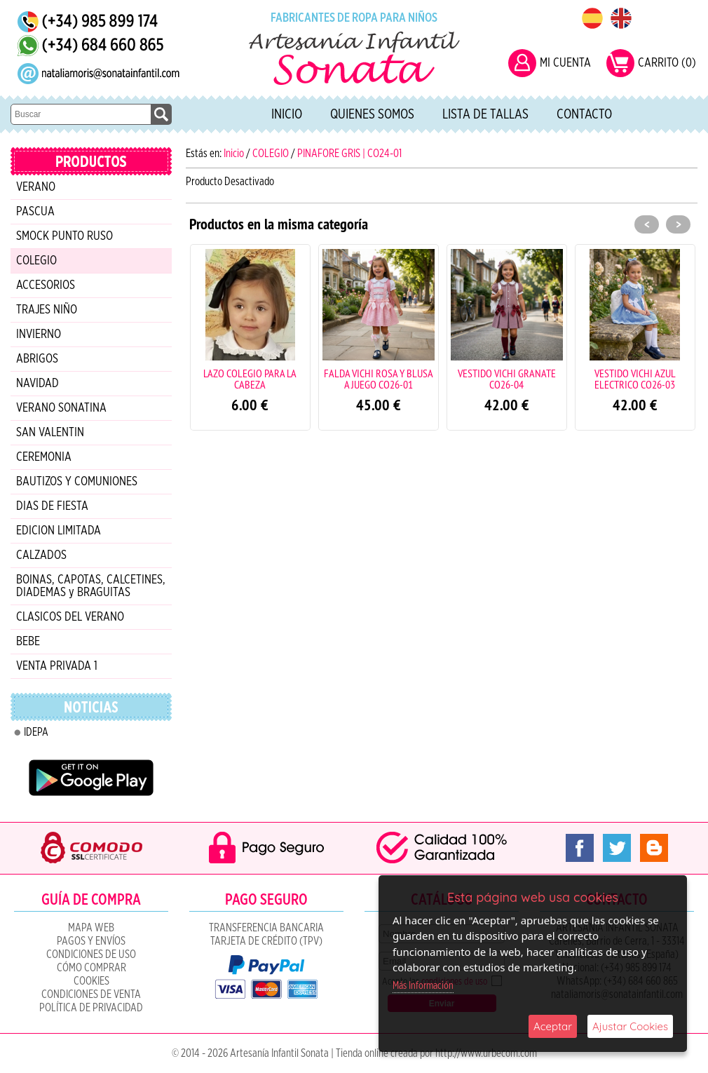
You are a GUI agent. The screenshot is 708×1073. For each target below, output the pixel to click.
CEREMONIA (44, 457)
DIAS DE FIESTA (52, 506)
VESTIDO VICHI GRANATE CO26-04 (507, 378)
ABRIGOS (37, 359)
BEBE (28, 641)
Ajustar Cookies (630, 1026)
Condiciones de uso (91, 954)
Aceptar (552, 1026)
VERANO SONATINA (61, 408)
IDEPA (36, 732)
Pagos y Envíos (91, 941)
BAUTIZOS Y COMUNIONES (76, 481)
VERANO (35, 187)
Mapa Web (91, 927)
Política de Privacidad (91, 1007)
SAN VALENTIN (50, 432)
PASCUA (35, 211)
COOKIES (91, 981)
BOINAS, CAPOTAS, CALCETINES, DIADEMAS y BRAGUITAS (90, 586)
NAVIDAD (37, 383)
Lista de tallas (485, 114)
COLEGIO (36, 261)
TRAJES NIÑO (46, 310)
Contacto (584, 114)
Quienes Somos (372, 114)
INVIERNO (38, 334)
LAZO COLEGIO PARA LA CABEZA (250, 378)
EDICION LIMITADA (58, 531)
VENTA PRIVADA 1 (56, 666)
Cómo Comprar (91, 967)
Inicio (286, 114)
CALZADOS (41, 555)
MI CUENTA (565, 63)
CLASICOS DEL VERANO (70, 617)
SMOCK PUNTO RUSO (64, 236)
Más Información (423, 985)
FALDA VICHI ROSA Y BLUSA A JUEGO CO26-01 (378, 378)
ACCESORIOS (45, 285)
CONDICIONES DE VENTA (91, 994)
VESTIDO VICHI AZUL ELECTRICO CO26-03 (635, 378)
